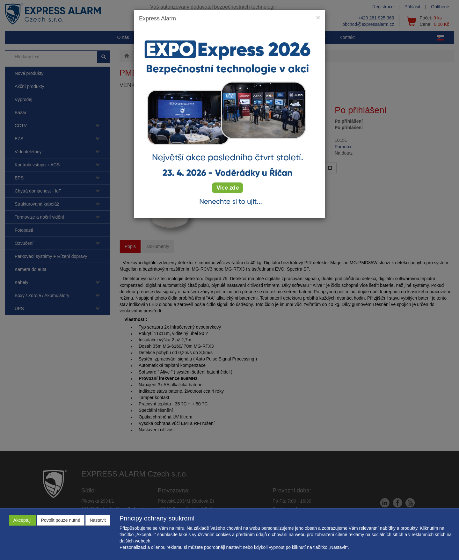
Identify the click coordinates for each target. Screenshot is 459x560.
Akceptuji (22, 520)
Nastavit (98, 520)
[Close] (318, 17)
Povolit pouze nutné (60, 520)
